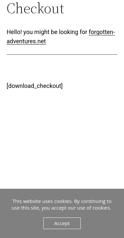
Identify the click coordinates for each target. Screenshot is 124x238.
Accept (62, 223)
